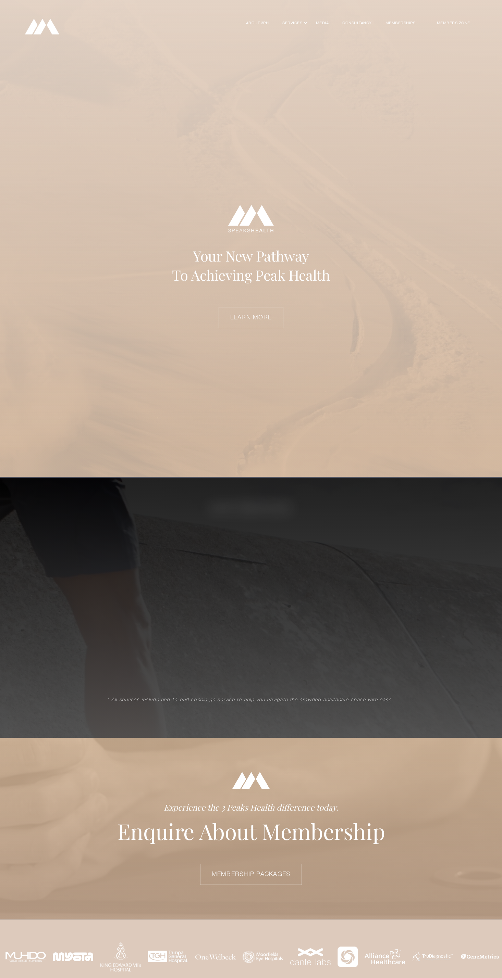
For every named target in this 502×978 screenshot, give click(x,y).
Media (322, 23)
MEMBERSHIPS (400, 23)
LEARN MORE (251, 317)
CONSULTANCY (356, 23)
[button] (292, 23)
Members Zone (453, 23)
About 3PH (257, 23)
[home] (42, 26)
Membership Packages (251, 874)
